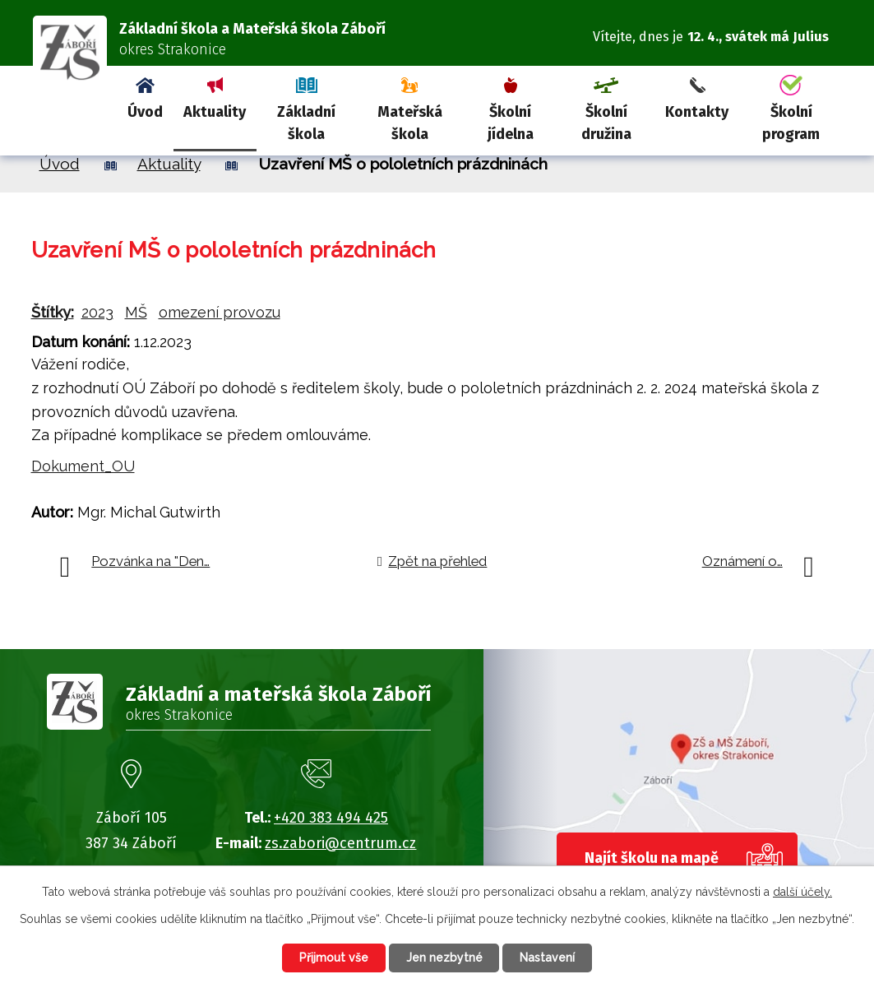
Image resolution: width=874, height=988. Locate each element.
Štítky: (52, 312)
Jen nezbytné (444, 957)
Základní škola (306, 123)
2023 (97, 312)
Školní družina (606, 123)
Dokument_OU (83, 466)
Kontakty (696, 112)
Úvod (145, 112)
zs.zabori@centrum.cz (340, 843)
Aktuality (214, 112)
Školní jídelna (511, 123)
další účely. (802, 891)
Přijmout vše (333, 957)
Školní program (791, 123)
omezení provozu (219, 312)
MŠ (136, 312)
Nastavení (548, 957)
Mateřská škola (409, 123)
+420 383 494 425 (331, 818)
